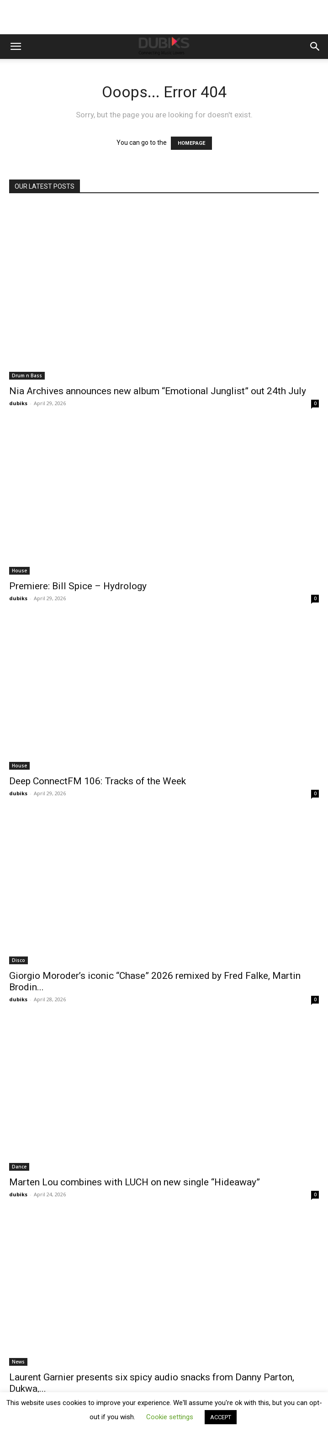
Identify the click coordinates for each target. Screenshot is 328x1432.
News (18, 1361)
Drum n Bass (27, 375)
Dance (19, 1166)
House (19, 570)
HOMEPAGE (191, 143)
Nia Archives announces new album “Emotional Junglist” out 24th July (157, 391)
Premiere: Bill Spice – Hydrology (78, 586)
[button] (15, 46)
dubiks (18, 403)
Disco (18, 960)
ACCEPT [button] (220, 1417)
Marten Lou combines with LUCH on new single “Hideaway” (134, 1182)
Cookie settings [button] (169, 1417)
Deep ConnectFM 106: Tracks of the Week (97, 781)
